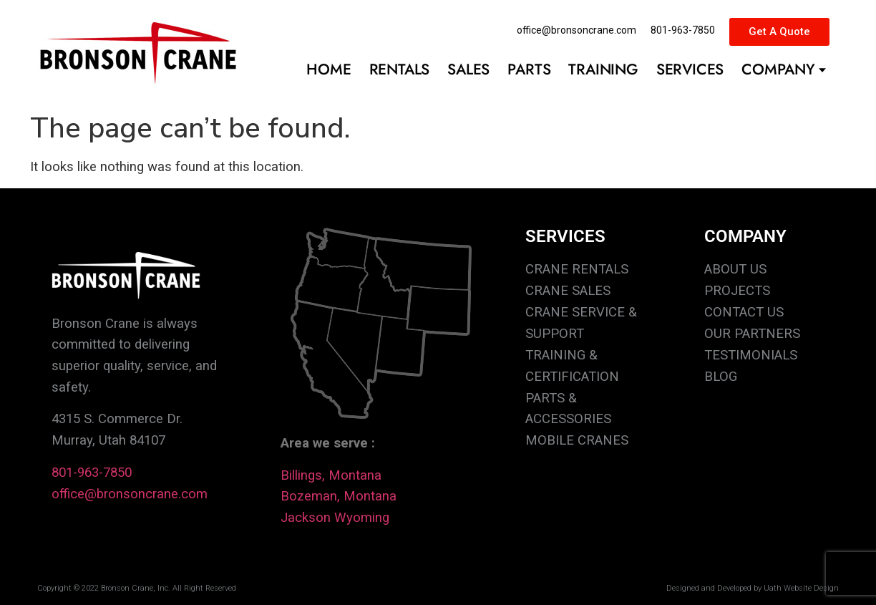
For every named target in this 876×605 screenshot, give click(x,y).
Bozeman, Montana (338, 496)
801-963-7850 (92, 472)
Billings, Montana (331, 475)
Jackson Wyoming (335, 518)
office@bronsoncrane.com (130, 494)
